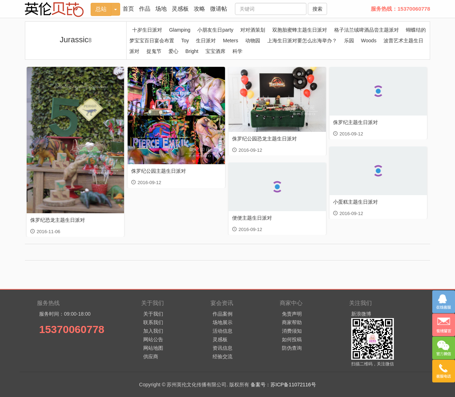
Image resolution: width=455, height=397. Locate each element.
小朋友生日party (215, 30)
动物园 (252, 40)
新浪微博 (361, 314)
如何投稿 (292, 339)
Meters (230, 40)
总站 (101, 9)
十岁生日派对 (147, 30)
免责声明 (292, 314)
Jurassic (76, 39)
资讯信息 (222, 348)
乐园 (349, 40)
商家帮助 (292, 322)
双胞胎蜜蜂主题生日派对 (299, 30)
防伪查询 (292, 348)
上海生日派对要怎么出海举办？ (302, 40)
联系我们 (153, 322)
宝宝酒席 (215, 51)
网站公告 (153, 339)
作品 (144, 9)
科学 (237, 51)
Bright (191, 51)
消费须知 (292, 331)
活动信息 (222, 331)
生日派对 (206, 40)
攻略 (199, 9)
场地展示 (222, 322)
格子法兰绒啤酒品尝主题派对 (366, 30)
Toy (185, 40)
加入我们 (153, 331)
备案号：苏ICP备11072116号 (283, 384)
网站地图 (153, 348)
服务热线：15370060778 (400, 9)
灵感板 (180, 9)
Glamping (180, 30)
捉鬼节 (153, 51)
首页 (128, 9)
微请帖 (218, 9)
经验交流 (222, 356)
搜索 (317, 9)
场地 (161, 9)
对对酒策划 (252, 30)
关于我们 (153, 314)
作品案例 (222, 314)
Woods (368, 40)
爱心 (173, 51)
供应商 (150, 356)
